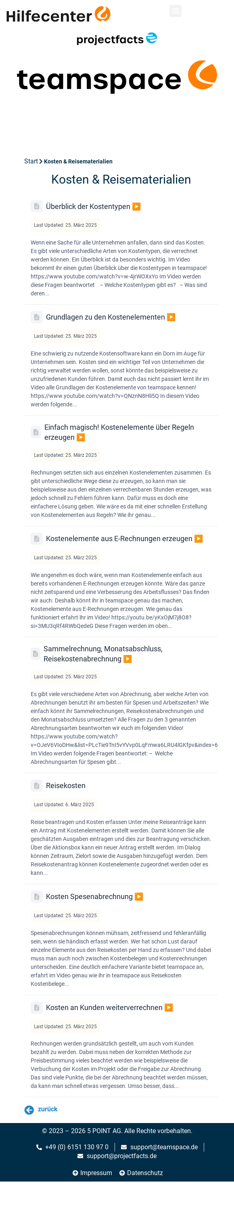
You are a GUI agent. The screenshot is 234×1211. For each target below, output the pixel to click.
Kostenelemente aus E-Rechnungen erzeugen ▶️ (124, 538)
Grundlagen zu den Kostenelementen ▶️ (111, 317)
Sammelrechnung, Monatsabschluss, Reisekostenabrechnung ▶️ (103, 653)
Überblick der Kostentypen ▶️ (93, 206)
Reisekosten (66, 785)
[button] (175, 11)
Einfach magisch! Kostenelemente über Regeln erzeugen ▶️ (119, 432)
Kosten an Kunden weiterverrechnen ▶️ (109, 1007)
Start (31, 161)
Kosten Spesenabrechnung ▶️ (94, 896)
